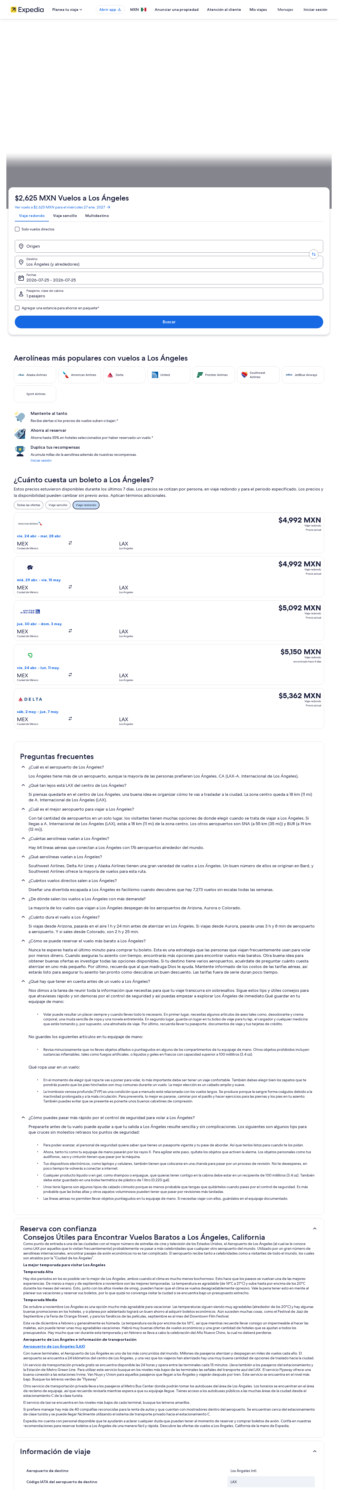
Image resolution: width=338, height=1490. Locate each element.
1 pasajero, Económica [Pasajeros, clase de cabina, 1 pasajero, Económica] (254, 106)
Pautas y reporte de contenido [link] (196, 1423)
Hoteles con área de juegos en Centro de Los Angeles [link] (62, 1317)
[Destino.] (132, 104)
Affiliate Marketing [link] (24, 1423)
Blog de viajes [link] (102, 1440)
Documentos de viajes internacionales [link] (283, 1423)
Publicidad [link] (18, 1415)
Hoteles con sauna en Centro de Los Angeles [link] (207, 1317)
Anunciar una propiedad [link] (28, 1398)
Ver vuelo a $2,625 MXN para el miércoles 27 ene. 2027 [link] (65, 72)
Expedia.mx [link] (22, 165)
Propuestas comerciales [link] (27, 1407)
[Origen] (54, 104)
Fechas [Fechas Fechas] (190, 106)
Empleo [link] (16, 1390)
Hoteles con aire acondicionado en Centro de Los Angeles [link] (66, 1307)
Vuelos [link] (40, 165)
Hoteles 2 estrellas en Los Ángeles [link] (46, 1277)
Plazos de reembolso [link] (271, 1407)
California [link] (83, 165)
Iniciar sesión (315, 9)
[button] (169, 873)
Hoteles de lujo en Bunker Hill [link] (195, 1287)
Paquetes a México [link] (106, 1407)
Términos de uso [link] (186, 1398)
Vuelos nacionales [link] (105, 1415)
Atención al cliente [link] (269, 1381)
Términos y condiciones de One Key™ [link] (201, 1407)
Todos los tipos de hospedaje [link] (113, 1432)
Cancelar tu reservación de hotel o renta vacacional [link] (292, 1398)
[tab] (34, 85)
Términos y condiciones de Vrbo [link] (197, 1415)
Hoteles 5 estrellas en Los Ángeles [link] (198, 1277)
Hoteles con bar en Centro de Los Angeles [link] (205, 1307)
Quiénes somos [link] (22, 1381)
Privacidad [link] (181, 1381)
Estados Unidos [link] (61, 165)
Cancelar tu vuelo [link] (268, 1390)
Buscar (310, 103)
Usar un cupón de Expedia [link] (275, 1415)
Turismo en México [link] (105, 1381)
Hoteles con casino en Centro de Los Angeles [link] (207, 1297)
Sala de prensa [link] (21, 1432)
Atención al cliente (240, 9)
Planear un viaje (313, 165)
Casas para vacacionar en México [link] (115, 1398)
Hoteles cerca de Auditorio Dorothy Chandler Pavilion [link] (62, 1287)
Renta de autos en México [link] (111, 1423)
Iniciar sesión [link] (254, 235)
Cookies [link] (180, 1390)
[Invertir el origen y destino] (93, 104)
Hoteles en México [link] (105, 1390)
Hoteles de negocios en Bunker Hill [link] (47, 1297)
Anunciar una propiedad (192, 9)
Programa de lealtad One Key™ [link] (114, 1449)
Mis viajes (274, 9)
